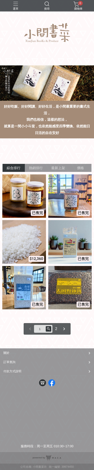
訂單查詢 (9, 362)
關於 (6, 353)
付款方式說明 (12, 371)
